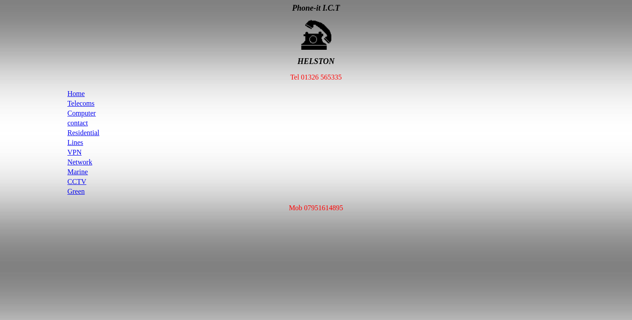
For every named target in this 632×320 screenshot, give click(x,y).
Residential (83, 132)
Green (76, 191)
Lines (75, 142)
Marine (78, 172)
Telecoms (81, 103)
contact (78, 123)
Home (76, 93)
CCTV (77, 181)
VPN (75, 152)
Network (80, 162)
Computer (82, 113)
